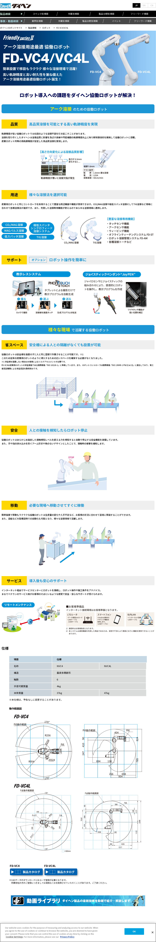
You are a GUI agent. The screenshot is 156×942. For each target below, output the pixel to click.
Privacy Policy (67, 936)
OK (134, 931)
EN (144, 5)
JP (136, 5)
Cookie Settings (14, 936)
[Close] (152, 932)
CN (151, 5)
